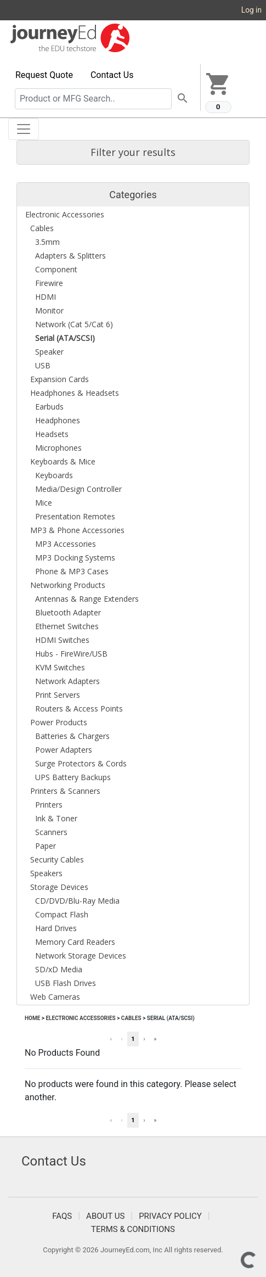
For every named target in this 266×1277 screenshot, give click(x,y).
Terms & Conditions (133, 1229)
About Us (105, 1216)
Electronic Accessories (80, 1018)
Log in (251, 9)
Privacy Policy (170, 1216)
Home (32, 1018)
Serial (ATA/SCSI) (171, 1018)
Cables (131, 1018)
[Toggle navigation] (23, 129)
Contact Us (112, 75)
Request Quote (44, 75)
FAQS (62, 1216)
